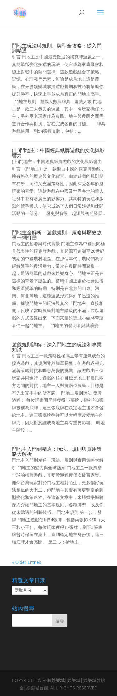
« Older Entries (26, 562)
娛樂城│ (59, 680)
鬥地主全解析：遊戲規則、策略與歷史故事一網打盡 (57, 235)
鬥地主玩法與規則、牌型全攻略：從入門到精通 (57, 48)
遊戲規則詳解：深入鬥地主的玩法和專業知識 (57, 347)
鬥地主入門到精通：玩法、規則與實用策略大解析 (57, 451)
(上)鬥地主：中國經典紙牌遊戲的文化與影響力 (58, 153)
